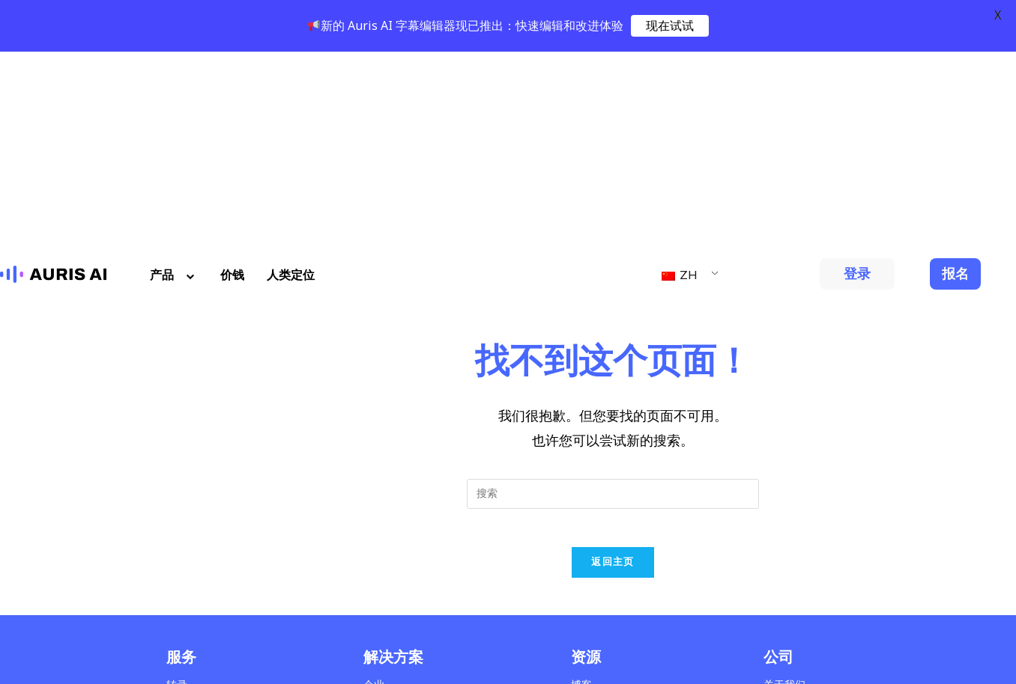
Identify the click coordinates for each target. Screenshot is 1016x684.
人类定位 (291, 77)
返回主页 (612, 371)
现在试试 (670, 25)
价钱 (232, 77)
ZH (680, 77)
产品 (174, 77)
